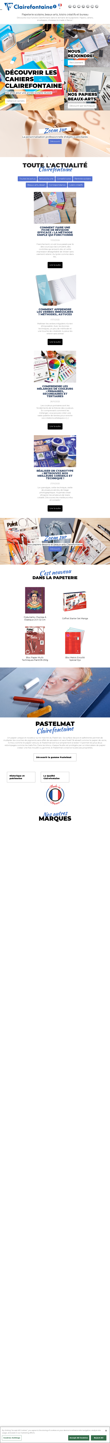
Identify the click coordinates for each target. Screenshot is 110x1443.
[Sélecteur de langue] (85, 6)
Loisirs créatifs (76, 185)
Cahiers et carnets (15, 101)
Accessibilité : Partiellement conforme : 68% (66, 1408)
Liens (44, 1404)
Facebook (95, 6)
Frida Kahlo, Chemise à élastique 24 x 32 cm (35, 459)
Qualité (44, 1391)
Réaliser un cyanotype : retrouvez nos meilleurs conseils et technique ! (76, 314)
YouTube (104, 6)
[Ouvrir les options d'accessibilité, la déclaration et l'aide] (79, 6)
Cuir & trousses (21, 1410)
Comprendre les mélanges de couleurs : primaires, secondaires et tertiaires (34, 314)
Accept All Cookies (79, 1438)
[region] (55, 1435)
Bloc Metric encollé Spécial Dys (75, 499)
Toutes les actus (27, 179)
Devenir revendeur (44, 1398)
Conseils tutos (64, 179)
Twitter (99, 6)
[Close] (106, 1430)
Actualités (88, 1389)
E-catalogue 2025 (21, 1392)
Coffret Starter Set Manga (75, 459)
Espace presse (88, 1386)
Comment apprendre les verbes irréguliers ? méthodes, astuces (76, 230)
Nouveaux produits (21, 1389)
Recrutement (76, 62)
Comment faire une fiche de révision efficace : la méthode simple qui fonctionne (33, 231)
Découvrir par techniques (82, 106)
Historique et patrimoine (17, 617)
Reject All (98, 1438)
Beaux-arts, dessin (36, 185)
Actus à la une (46, 179)
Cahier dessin (21, 1386)
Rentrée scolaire (83, 179)
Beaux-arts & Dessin (21, 1401)
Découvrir (55, 141)
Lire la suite (33, 266)
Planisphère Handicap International (88, 1400)
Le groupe (43, 1394)
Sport (66, 1391)
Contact (88, 1406)
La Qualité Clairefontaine (51, 617)
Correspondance (57, 185)
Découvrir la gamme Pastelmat (53, 598)
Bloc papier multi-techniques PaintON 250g (35, 499)
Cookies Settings (11, 1438)
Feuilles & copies (21, 1413)
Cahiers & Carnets (21, 1404)
